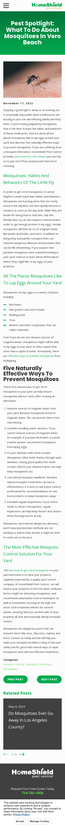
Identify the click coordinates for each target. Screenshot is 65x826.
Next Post (49, 679)
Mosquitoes (10, 669)
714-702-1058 (32, 793)
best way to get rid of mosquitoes (29, 570)
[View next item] (21, 754)
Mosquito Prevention (38, 664)
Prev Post (15, 679)
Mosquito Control (13, 664)
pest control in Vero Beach (30, 156)
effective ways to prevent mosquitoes (31, 356)
